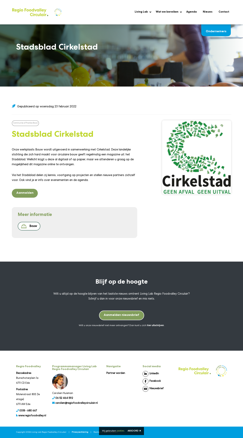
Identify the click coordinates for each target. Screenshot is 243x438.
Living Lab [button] (141, 12)
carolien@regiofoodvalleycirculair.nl (76, 403)
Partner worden (115, 373)
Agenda (191, 12)
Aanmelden (24, 193)
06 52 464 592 (64, 398)
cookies (120, 431)
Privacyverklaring (80, 432)
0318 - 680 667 (28, 411)
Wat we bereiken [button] (167, 12)
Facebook (152, 381)
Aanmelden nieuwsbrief (121, 315)
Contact (224, 12)
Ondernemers (216, 28)
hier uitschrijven (155, 326)
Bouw (29, 226)
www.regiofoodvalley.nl (32, 416)
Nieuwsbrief (153, 389)
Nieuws (207, 12)
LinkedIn (151, 374)
